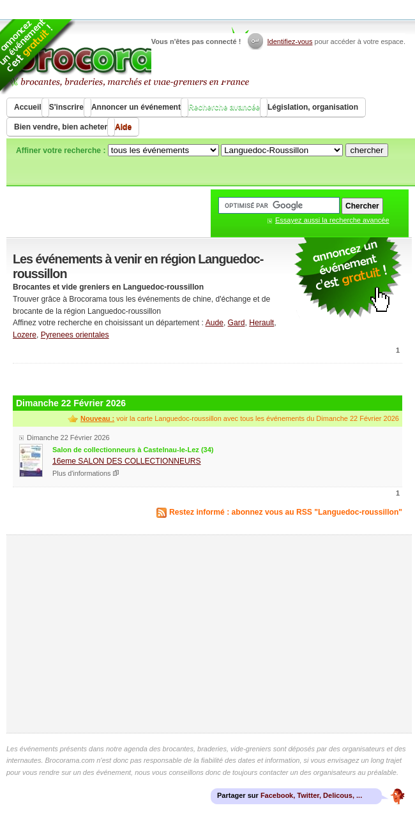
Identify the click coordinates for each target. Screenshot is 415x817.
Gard (236, 322)
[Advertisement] (207, 378)
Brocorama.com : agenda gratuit (128, 57)
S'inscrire (66, 107)
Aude (214, 322)
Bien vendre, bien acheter (60, 126)
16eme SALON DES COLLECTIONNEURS (126, 461)
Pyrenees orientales (75, 334)
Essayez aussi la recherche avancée (332, 220)
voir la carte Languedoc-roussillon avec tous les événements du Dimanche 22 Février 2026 (239, 418)
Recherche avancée (224, 107)
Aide (123, 126)
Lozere (24, 334)
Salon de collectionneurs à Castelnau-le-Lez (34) (132, 449)
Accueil (28, 107)
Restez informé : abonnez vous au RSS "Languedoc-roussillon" (285, 512)
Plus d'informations (81, 473)
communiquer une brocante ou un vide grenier (348, 278)
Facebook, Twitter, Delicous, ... (311, 795)
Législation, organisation (313, 107)
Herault (261, 322)
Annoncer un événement (136, 107)
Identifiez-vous (290, 41)
